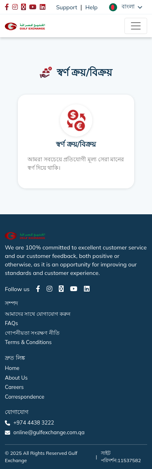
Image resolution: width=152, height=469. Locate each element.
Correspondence (24, 396)
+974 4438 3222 (33, 422)
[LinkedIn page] (87, 289)
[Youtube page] (73, 289)
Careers (14, 387)
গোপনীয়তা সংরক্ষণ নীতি (32, 333)
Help (92, 7)
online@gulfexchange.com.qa (48, 432)
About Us (16, 377)
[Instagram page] (49, 289)
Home (12, 368)
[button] (125, 7)
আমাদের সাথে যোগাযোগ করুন (38, 314)
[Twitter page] (61, 289)
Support (66, 7)
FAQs (11, 323)
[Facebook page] (38, 289)
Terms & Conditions (28, 342)
